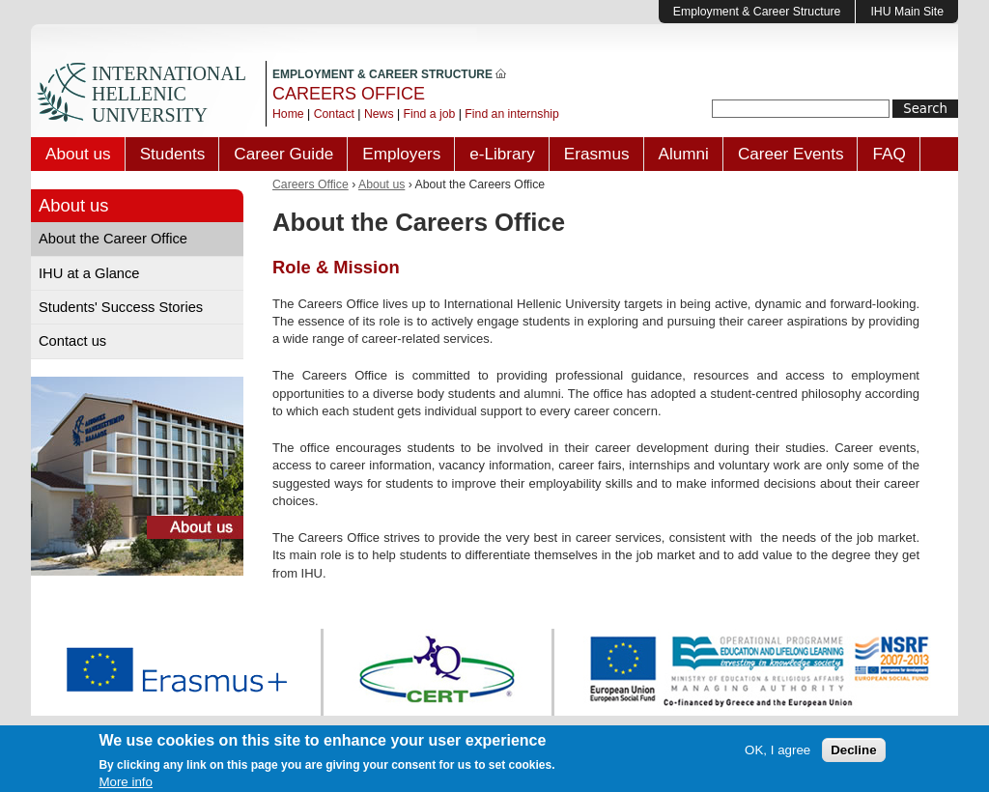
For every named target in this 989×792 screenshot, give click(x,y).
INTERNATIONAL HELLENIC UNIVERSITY (168, 94)
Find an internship (511, 114)
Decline (853, 753)
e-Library (502, 153)
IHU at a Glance (89, 273)
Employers (401, 153)
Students (173, 153)
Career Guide (283, 153)
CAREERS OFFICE (348, 93)
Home (288, 114)
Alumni (684, 153)
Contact (334, 114)
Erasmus (597, 153)
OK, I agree (777, 753)
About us (78, 153)
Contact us (72, 341)
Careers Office (310, 184)
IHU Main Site (907, 11)
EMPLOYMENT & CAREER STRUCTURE (389, 74)
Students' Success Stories (121, 307)
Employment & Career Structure (757, 11)
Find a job (430, 114)
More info (126, 785)
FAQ (888, 153)
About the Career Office (113, 238)
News (379, 114)
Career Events (791, 153)
